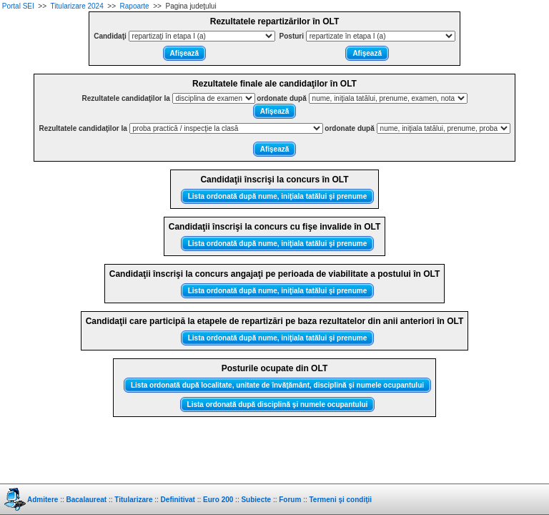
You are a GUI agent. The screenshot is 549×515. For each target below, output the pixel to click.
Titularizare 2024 (77, 6)
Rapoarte (134, 6)
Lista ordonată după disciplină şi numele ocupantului (277, 404)
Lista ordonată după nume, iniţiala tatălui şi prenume (277, 196)
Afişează (184, 53)
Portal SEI (18, 6)
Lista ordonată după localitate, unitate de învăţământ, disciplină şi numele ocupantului (277, 385)
